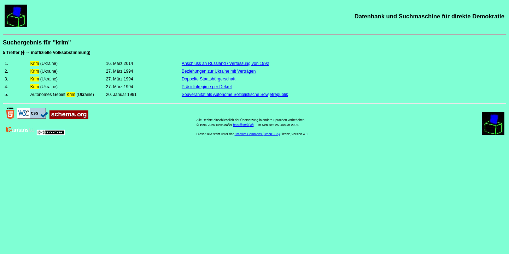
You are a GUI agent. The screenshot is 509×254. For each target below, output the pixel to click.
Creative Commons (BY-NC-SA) (257, 134)
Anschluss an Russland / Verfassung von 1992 (225, 63)
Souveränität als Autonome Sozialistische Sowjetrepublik (235, 94)
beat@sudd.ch (243, 125)
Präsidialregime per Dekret (207, 86)
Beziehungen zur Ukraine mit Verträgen (219, 71)
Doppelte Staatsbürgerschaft (208, 79)
